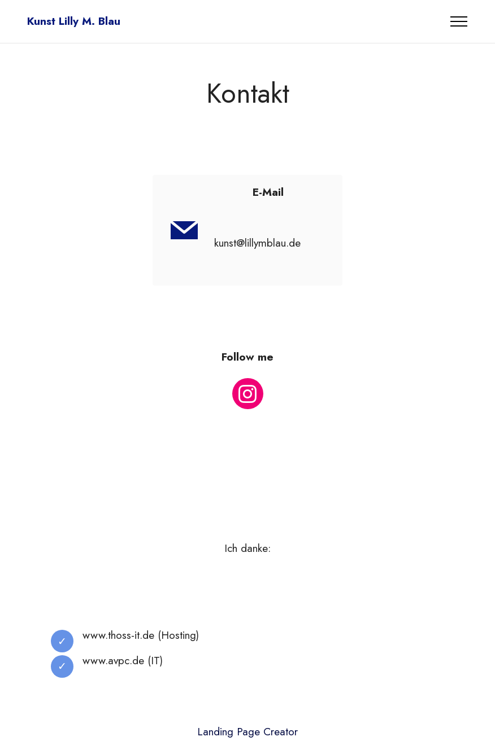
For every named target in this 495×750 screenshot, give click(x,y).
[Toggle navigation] (459, 21)
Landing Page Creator (247, 731)
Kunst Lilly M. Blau (73, 21)
